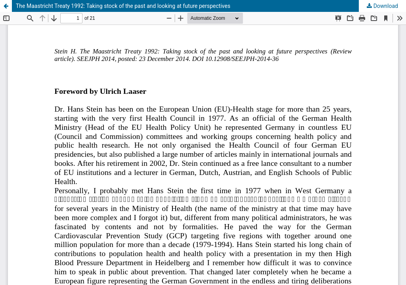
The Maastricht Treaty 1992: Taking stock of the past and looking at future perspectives (123, 6)
